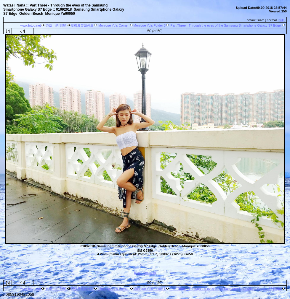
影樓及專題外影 (82, 25)
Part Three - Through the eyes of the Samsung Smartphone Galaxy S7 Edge (225, 25)
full (281, 20)
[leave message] (145, 272)
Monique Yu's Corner (113, 25)
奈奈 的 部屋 (56, 25)
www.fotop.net (30, 25)
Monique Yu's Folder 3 (149, 25)
